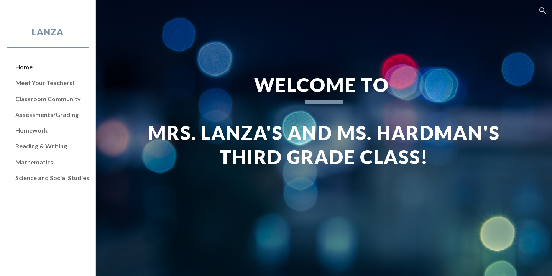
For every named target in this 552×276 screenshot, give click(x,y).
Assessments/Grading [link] (47, 114)
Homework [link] (31, 130)
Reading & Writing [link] (41, 146)
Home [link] (24, 67)
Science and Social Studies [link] (52, 177)
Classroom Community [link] (48, 98)
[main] (324, 138)
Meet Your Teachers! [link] (45, 82)
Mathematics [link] (34, 162)
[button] (543, 11)
